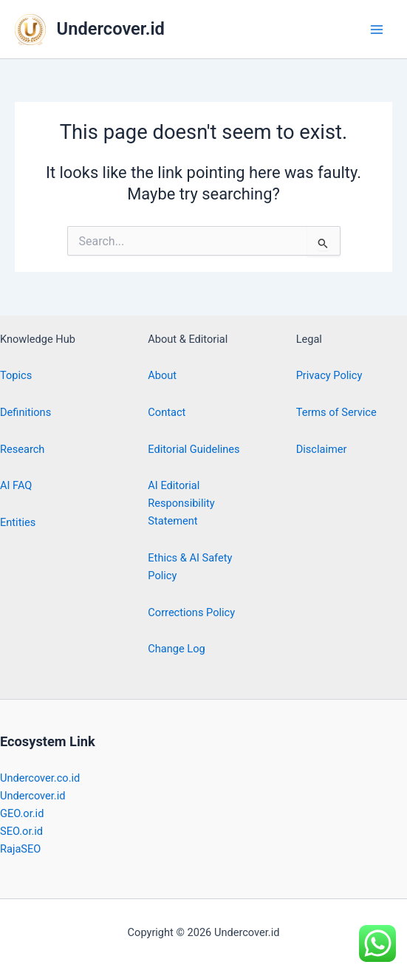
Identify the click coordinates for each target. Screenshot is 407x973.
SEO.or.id (21, 831)
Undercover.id (111, 28)
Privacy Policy (329, 375)
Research (22, 449)
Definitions (25, 412)
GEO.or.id (22, 813)
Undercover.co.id (40, 778)
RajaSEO (20, 849)
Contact (166, 412)
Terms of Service (336, 412)
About (162, 375)
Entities (17, 522)
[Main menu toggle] (376, 29)
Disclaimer (321, 449)
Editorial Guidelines (193, 449)
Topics (16, 375)
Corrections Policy (191, 612)
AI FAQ (16, 485)
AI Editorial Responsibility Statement (181, 503)
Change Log (176, 648)
